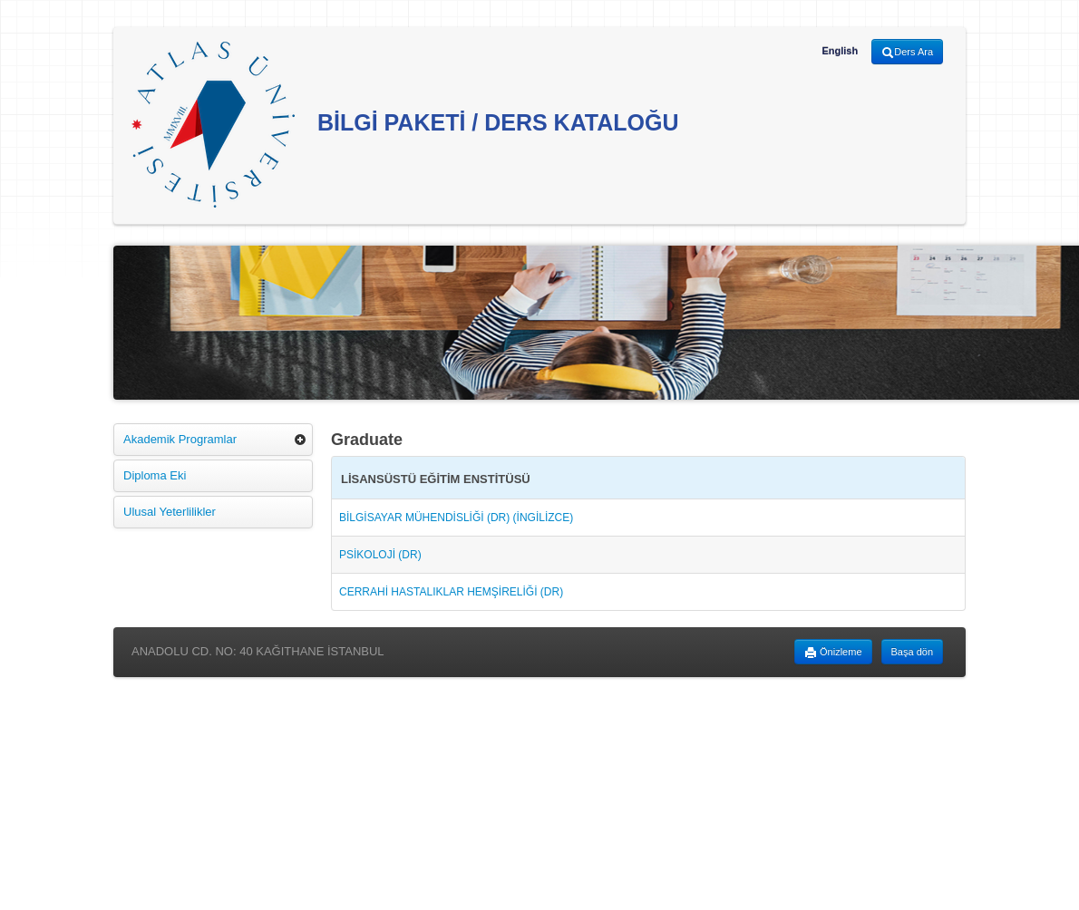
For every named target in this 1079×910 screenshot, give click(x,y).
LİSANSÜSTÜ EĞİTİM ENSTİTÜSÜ (435, 479)
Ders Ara (907, 52)
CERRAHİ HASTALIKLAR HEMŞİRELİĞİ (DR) (451, 592)
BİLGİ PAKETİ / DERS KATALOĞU (405, 125)
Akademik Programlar (180, 439)
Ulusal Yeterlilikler (169, 511)
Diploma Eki (154, 475)
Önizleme (833, 652)
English (839, 50)
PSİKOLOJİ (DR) (380, 554)
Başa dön (912, 651)
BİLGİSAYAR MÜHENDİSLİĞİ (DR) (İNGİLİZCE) (456, 517)
